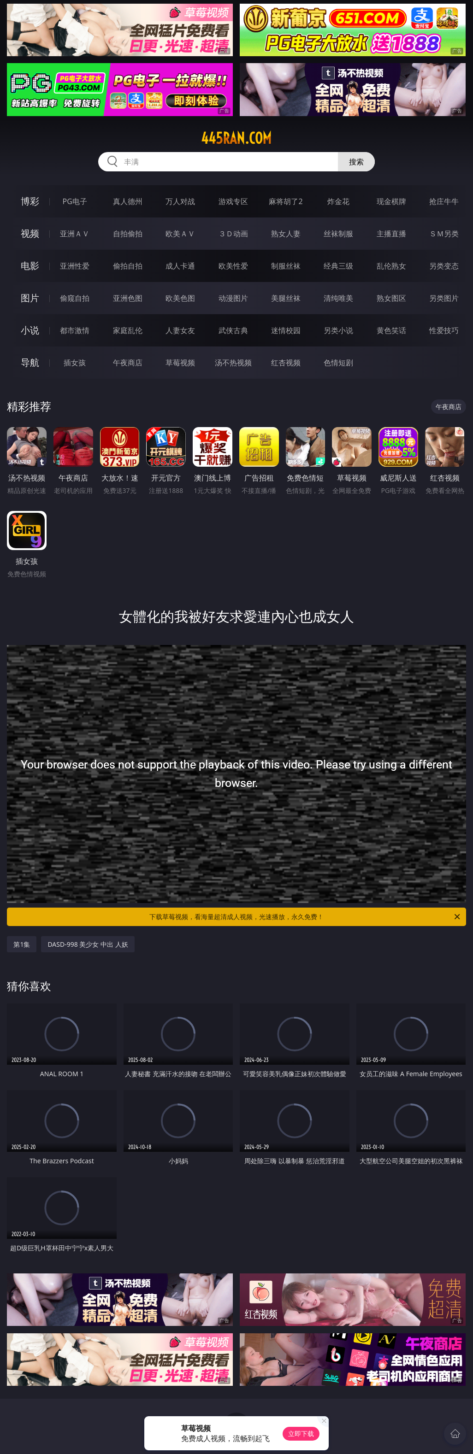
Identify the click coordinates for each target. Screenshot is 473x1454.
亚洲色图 (127, 298)
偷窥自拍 (74, 298)
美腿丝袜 (286, 298)
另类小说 (338, 330)
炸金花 (338, 201)
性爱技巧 (444, 330)
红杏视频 (286, 363)
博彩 (30, 201)
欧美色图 (180, 298)
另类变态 (444, 266)
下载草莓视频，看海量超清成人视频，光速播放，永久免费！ (305, 916)
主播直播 (391, 234)
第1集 (21, 944)
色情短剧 (338, 363)
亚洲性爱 (74, 266)
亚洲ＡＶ (74, 234)
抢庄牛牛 (444, 201)
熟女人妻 (286, 234)
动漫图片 (233, 298)
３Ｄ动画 (233, 234)
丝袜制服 (338, 234)
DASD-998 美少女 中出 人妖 (87, 944)
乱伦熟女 (391, 266)
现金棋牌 (391, 201)
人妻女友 (180, 330)
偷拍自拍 (127, 266)
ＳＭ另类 (444, 234)
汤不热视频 (233, 363)
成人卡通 (180, 266)
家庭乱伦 (127, 330)
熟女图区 (391, 298)
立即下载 (301, 1433)
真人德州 (127, 201)
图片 (30, 298)
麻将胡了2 (285, 201)
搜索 (356, 162)
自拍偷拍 (127, 234)
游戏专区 (233, 201)
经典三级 (338, 266)
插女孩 (75, 363)
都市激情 (74, 330)
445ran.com (236, 138)
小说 (30, 330)
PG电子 (75, 201)
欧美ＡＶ (180, 234)
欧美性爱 (233, 266)
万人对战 (180, 201)
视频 (30, 233)
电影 (30, 265)
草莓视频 (180, 363)
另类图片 (444, 298)
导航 (30, 362)
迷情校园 (286, 330)
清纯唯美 (338, 298)
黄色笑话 (391, 330)
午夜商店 (127, 363)
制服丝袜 (286, 266)
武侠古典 (233, 330)
